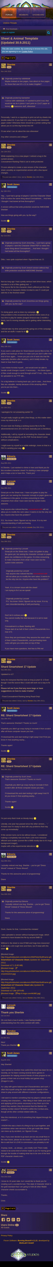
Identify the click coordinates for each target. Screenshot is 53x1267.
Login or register (8, 32)
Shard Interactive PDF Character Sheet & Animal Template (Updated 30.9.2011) (25, 38)
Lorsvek (29, 527)
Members (23, 15)
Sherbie (29, 177)
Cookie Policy (27, 51)
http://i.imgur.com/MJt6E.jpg (28, 993)
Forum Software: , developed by (26, 1241)
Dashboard (38, 15)
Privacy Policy (6, 1235)
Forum (9, 15)
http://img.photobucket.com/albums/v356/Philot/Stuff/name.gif (26, 957)
